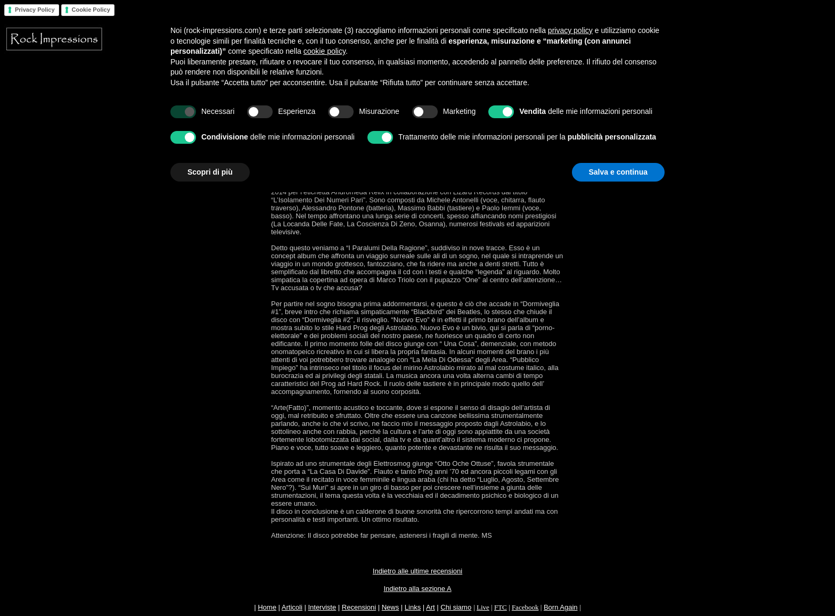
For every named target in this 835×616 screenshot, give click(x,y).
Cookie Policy (91, 9)
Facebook (525, 607)
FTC (500, 607)
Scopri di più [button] (210, 172)
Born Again (561, 607)
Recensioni (359, 607)
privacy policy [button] (570, 30)
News (390, 607)
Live (483, 607)
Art (430, 607)
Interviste (322, 607)
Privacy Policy (35, 9)
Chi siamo (455, 607)
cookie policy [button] (325, 51)
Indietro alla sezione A (417, 589)
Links (413, 607)
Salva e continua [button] (618, 172)
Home (267, 607)
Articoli (292, 607)
